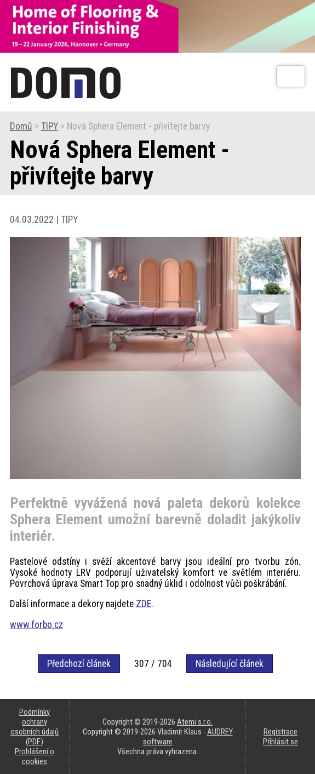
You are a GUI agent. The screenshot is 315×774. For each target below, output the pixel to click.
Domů (21, 126)
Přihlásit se (280, 742)
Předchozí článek (79, 663)
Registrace (280, 732)
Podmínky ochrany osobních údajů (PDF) (34, 727)
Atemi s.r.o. (195, 722)
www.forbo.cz (36, 624)
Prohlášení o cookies (34, 756)
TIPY (49, 126)
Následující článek (230, 663)
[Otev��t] (290, 76)
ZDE (143, 603)
